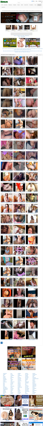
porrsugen (26, 374)
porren (4, 393)
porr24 (33, 379)
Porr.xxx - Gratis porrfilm (21, 36)
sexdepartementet (35, 378)
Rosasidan (20, 49)
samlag (4, 390)
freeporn (12, 392)
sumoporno (5, 373)
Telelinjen (6, 48)
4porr (11, 376)
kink (25, 392)
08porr (19, 389)
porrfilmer (19, 377)
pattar (33, 391)
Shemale (40, 1)
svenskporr (5, 387)
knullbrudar (5, 381)
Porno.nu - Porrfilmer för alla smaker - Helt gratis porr (21, 35)
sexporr (19, 381)
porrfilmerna (34, 390)
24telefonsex (34, 374)
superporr (19, 379)
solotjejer (19, 373)
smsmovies (19, 380)
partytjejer (4, 378)
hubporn (26, 393)
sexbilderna (19, 375)
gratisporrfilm (20, 387)
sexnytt (19, 374)
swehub (33, 375)
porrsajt (19, 393)
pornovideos (27, 388)
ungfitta (4, 374)
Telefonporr (28, 48)
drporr (19, 388)
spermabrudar (5, 388)
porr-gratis (26, 377)
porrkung (33, 381)
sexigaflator (34, 388)
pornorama (27, 390)
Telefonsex (12, 48)
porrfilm (4, 376)
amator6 (33, 373)
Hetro (33, 1)
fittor (3, 375)
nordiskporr (5, 379)
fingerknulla (27, 381)
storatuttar (34, 392)
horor (11, 373)
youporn (12, 389)
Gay (36, 1)
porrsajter (19, 392)
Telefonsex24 (25, 48)
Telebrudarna (9, 48)
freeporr (12, 393)
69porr (12, 387)
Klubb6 (23, 49)
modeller (26, 375)
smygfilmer (12, 375)
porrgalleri (26, 376)
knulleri (4, 380)
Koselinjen (21, 48)
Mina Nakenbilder (33, 48)
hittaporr (33, 380)
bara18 (33, 393)
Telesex (16, 48)
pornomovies (27, 391)
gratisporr (12, 377)
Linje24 (3, 48)
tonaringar (34, 377)
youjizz (12, 390)
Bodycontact (29, 49)
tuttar (33, 376)
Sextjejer (17, 49)
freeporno (4, 392)
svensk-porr (12, 381)
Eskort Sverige (38, 48)
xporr (11, 391)
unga (11, 380)
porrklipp (4, 391)
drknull (12, 374)
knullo (33, 389)
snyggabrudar (5, 389)
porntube (26, 387)
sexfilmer (26, 373)
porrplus (19, 390)
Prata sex (18, 48)
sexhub (19, 391)
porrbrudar (19, 378)
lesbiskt (26, 379)
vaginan (12, 379)
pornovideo (27, 389)
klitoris (33, 387)
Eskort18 (26, 49)
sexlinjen (26, 378)
